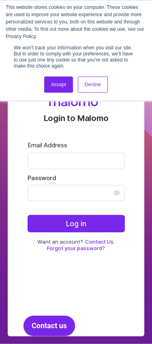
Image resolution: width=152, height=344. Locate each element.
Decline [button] (93, 84)
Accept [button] (58, 84)
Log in (76, 224)
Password (42, 178)
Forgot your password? (76, 248)
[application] (49, 328)
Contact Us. (100, 241)
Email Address (47, 145)
